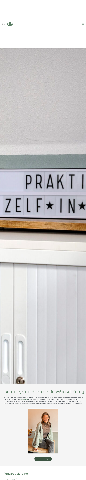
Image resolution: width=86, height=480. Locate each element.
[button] (82, 24)
